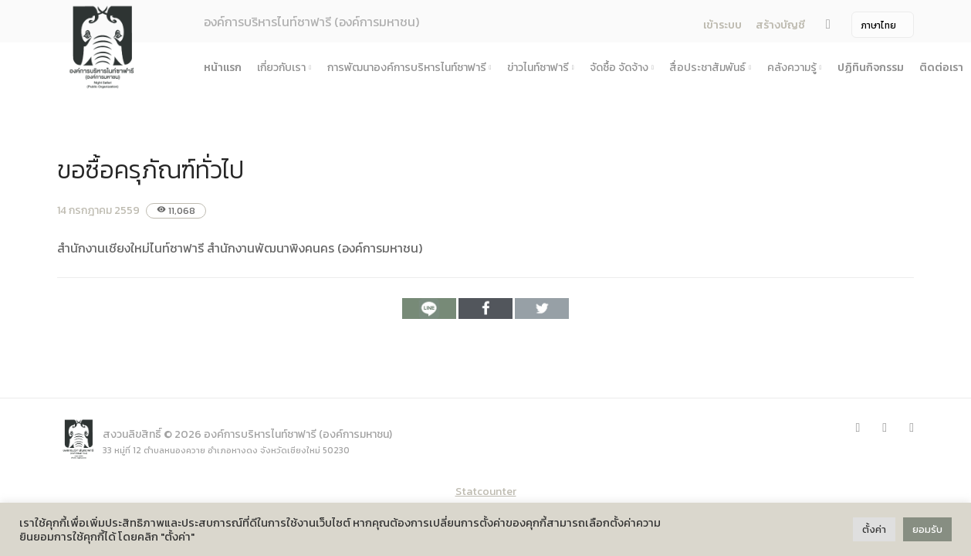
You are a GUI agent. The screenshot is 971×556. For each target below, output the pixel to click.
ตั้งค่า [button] (874, 529)
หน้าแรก (223, 67)
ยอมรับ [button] (927, 529)
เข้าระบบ (722, 25)
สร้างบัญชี (780, 25)
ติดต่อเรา (941, 67)
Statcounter (485, 491)
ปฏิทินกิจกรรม (870, 67)
